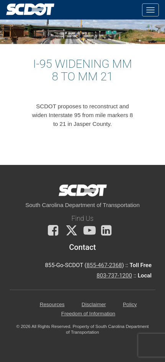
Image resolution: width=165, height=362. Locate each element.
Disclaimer (94, 304)
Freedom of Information (88, 313)
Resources (52, 304)
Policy (130, 304)
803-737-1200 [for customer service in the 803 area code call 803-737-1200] (114, 275)
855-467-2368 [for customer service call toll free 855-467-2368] (104, 265)
